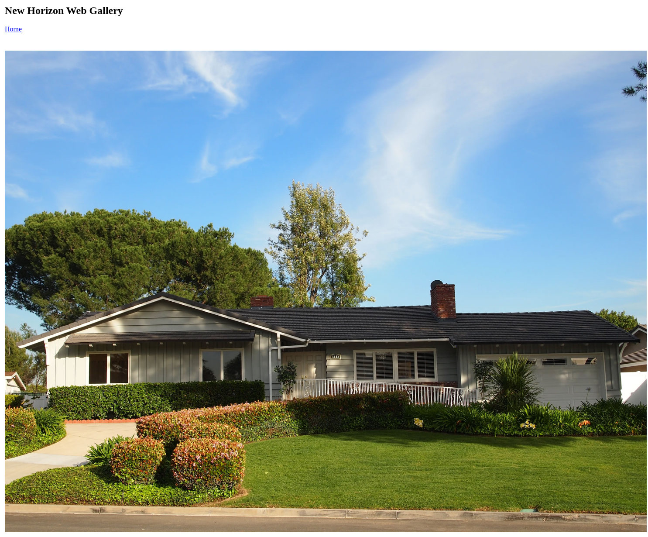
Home (13, 29)
